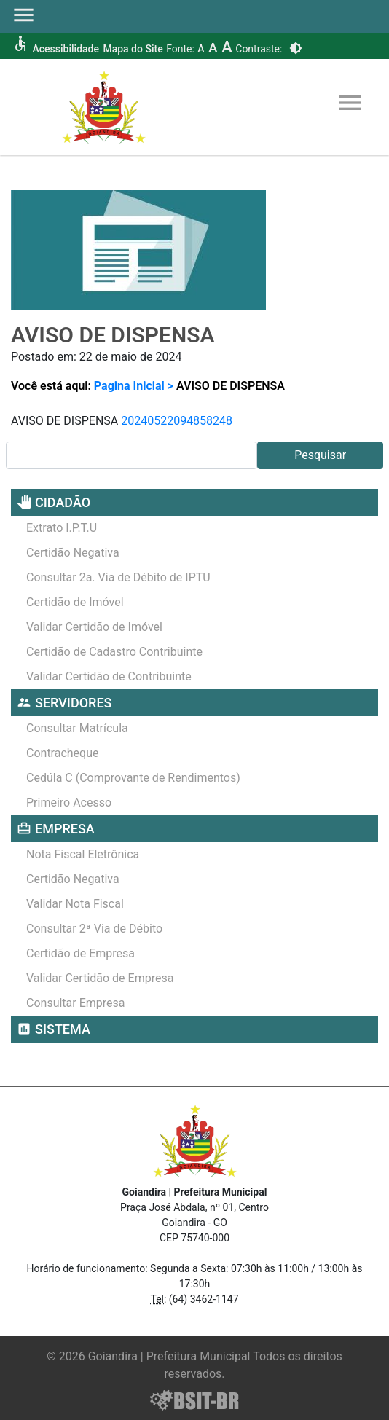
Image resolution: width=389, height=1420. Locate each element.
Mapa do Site (132, 49)
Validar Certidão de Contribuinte (109, 676)
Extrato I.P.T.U (61, 528)
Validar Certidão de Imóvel (94, 627)
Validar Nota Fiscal (75, 904)
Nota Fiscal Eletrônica (82, 854)
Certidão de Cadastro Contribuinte (114, 652)
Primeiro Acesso (68, 802)
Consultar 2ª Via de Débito (94, 928)
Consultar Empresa (75, 1003)
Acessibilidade (65, 49)
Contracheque (62, 753)
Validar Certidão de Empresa (99, 978)
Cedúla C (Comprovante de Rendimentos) (133, 778)
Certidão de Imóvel (75, 602)
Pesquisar (320, 455)
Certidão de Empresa (80, 953)
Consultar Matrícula (77, 728)
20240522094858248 (176, 421)
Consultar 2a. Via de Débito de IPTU (118, 577)
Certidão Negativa (72, 553)
